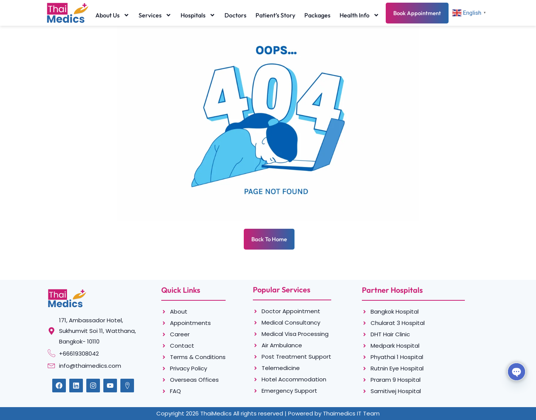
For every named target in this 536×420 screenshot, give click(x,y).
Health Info (359, 15)
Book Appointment (417, 13)
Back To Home (269, 239)
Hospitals (198, 15)
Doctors (235, 15)
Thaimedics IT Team (351, 413)
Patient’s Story (275, 15)
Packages (317, 15)
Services (155, 15)
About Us (112, 15)
